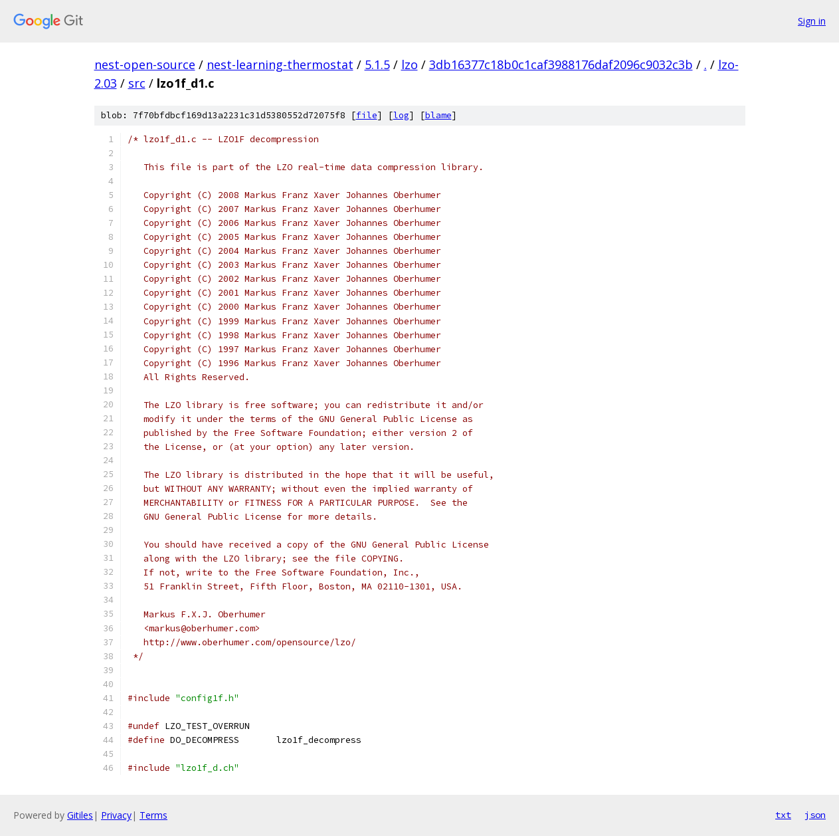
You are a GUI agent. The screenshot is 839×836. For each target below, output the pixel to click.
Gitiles (80, 815)
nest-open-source (144, 64)
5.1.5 (377, 64)
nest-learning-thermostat (280, 64)
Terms (153, 815)
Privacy (116, 815)
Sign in (812, 21)
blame (438, 115)
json (815, 815)
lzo (409, 64)
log (401, 115)
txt (783, 815)
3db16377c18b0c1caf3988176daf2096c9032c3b (561, 64)
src (136, 83)
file (366, 115)
